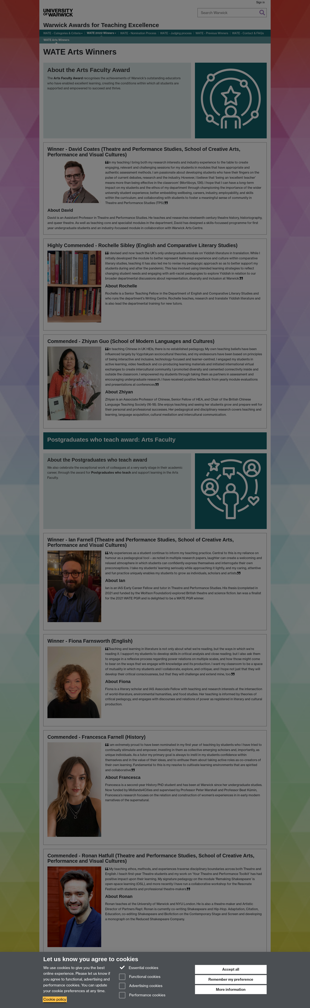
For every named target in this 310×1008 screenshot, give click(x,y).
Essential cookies (138, 967)
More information (231, 989)
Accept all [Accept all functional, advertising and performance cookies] (230, 969)
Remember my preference (230, 979)
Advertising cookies (141, 986)
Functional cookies (140, 977)
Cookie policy (54, 999)
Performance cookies (142, 995)
